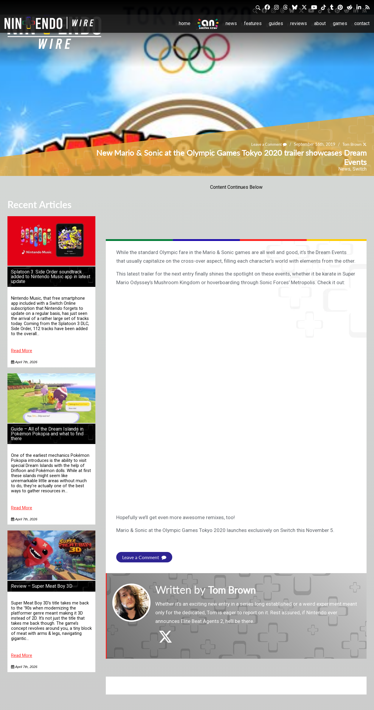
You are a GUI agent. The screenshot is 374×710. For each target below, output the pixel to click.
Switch (360, 169)
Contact (362, 23)
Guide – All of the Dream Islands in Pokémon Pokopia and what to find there (47, 433)
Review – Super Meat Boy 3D (41, 586)
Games (340, 23)
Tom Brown (350, 144)
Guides (276, 23)
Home (184, 23)
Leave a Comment (265, 144)
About (320, 23)
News (231, 23)
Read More (21, 350)
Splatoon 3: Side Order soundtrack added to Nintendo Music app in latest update (50, 276)
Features (253, 23)
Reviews (298, 23)
